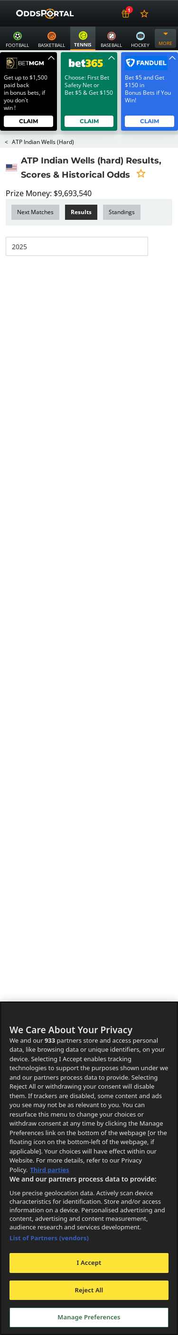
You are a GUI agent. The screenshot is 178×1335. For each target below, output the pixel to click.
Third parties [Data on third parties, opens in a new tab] (49, 1169)
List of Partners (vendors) (49, 1238)
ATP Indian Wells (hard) (43, 142)
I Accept (88, 1262)
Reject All (89, 1290)
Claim (28, 121)
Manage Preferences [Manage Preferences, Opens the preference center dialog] (88, 1317)
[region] (89, 1168)
